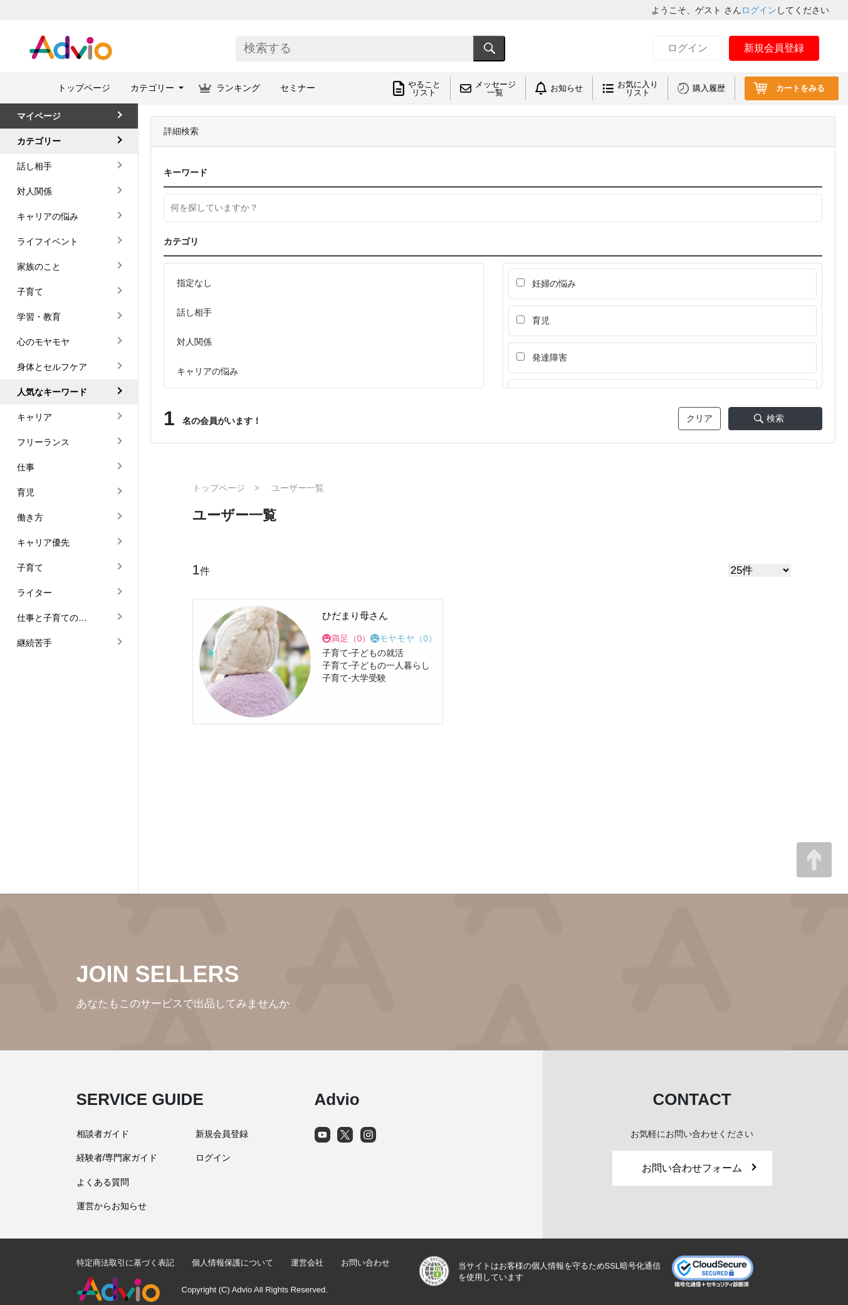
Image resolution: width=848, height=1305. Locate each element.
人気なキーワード (52, 392)
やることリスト (424, 88)
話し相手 (34, 166)
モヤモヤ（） (408, 638)
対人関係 (34, 191)
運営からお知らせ (111, 1206)
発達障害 (541, 357)
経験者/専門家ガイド (117, 1158)
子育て (30, 292)
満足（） (351, 638)
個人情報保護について (232, 1262)
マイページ (39, 116)
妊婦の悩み (546, 283)
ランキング (238, 88)
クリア (699, 418)
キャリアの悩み (47, 216)
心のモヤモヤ (43, 342)
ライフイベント (47, 241)
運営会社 (307, 1262)
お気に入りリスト (637, 88)
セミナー (297, 88)
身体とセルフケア (52, 367)
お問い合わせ (365, 1262)
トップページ (84, 88)
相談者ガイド (102, 1134)
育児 (533, 320)
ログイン (759, 10)
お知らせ (566, 88)
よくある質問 (102, 1182)
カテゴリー (39, 141)
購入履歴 (709, 88)
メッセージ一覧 (495, 88)
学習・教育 (39, 317)
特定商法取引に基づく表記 (125, 1262)
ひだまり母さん (355, 615)
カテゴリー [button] (153, 88)
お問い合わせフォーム (699, 1168)
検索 (775, 418)
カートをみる (800, 88)
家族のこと (39, 267)
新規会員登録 (774, 48)
